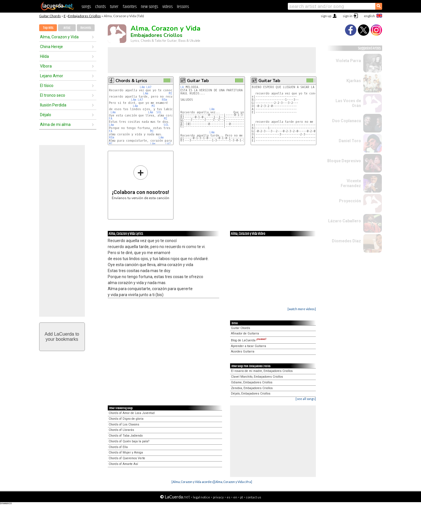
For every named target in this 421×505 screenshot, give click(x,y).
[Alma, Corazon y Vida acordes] (192, 482)
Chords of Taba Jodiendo (126, 435)
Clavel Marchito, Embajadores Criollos (257, 377)
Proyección (350, 201)
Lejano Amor (51, 76)
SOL (159, 112)
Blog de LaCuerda (248, 340)
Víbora (46, 66)
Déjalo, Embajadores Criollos (250, 393)
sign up (326, 16)
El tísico (46, 85)
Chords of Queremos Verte (127, 458)
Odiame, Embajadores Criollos (251, 382)
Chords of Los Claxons (124, 424)
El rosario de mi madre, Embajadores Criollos (262, 371)
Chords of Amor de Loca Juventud (132, 413)
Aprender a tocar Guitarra (248, 346)
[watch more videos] (302, 309)
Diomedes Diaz (346, 241)
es (228, 497)
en (235, 497)
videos (167, 6)
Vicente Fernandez (351, 183)
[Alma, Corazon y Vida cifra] (233, 482)
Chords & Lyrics (131, 81)
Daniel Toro (350, 140)
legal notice (201, 497)
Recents (85, 28)
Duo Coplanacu (346, 120)
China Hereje (51, 46)
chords (100, 6)
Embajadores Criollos (84, 16)
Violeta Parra (348, 60)
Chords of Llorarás (121, 430)
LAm (142, 87)
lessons (183, 6)
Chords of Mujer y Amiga (126, 452)
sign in (347, 16)
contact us (253, 497)
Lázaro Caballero (344, 221)
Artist (66, 28)
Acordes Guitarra (242, 351)
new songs (149, 6)
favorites (130, 6)
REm (164, 100)
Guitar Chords (50, 16)
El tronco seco (52, 95)
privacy (218, 497)
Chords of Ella (118, 447)
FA (110, 118)
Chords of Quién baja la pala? (129, 441)
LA (182, 87)
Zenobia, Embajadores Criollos (252, 388)
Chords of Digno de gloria (126, 419)
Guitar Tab (198, 81)
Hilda (44, 56)
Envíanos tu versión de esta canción (140, 182)
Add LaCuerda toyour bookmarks (62, 337)
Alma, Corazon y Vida (59, 37)
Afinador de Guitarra (245, 333)
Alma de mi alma (55, 124)
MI (170, 93)
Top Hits (48, 28)
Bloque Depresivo (344, 161)
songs (86, 6)
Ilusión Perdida (53, 105)
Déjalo (45, 114)
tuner (114, 6)
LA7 (148, 87)
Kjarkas (353, 80)
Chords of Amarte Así (123, 464)
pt (241, 497)
